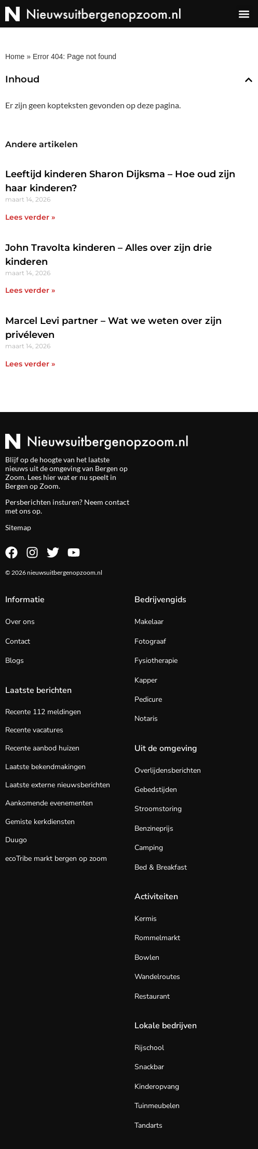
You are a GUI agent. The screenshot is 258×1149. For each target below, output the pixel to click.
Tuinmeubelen (157, 1106)
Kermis (145, 919)
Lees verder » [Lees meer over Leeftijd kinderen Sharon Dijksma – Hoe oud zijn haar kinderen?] (30, 217)
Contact (17, 641)
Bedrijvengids (160, 599)
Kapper (145, 680)
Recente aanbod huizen (42, 748)
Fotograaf (150, 641)
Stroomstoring (158, 809)
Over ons (20, 622)
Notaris (146, 719)
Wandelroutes (157, 977)
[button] (244, 13)
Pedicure (148, 699)
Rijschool (149, 1048)
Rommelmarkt (157, 938)
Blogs (14, 660)
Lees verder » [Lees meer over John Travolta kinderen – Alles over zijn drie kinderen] (30, 290)
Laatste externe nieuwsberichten (57, 785)
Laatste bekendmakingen (45, 767)
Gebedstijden (155, 790)
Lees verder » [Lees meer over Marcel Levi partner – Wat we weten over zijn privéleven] (30, 363)
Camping (148, 848)
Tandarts (148, 1125)
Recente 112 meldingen (43, 712)
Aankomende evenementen (49, 803)
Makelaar (149, 622)
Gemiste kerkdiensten (40, 822)
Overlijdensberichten (167, 770)
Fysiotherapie (156, 660)
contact (117, 502)
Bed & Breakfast (160, 867)
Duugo (16, 840)
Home (14, 56)
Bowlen (146, 957)
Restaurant (152, 996)
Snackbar (149, 1067)
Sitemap (18, 527)
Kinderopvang (156, 1086)
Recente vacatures (34, 730)
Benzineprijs (153, 828)
